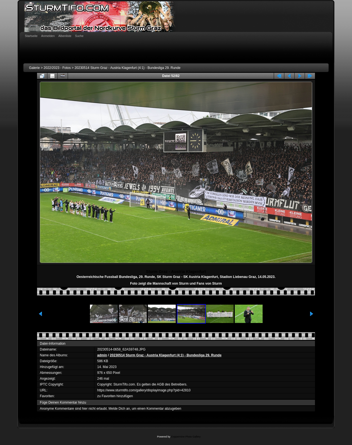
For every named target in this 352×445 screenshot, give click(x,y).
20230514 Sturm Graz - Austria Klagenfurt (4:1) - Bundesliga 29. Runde (127, 68)
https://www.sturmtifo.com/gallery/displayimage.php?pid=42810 (143, 390)
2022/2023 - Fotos (57, 68)
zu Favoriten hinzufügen (115, 396)
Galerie (34, 68)
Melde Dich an (119, 409)
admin (102, 355)
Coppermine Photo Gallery (186, 436)
